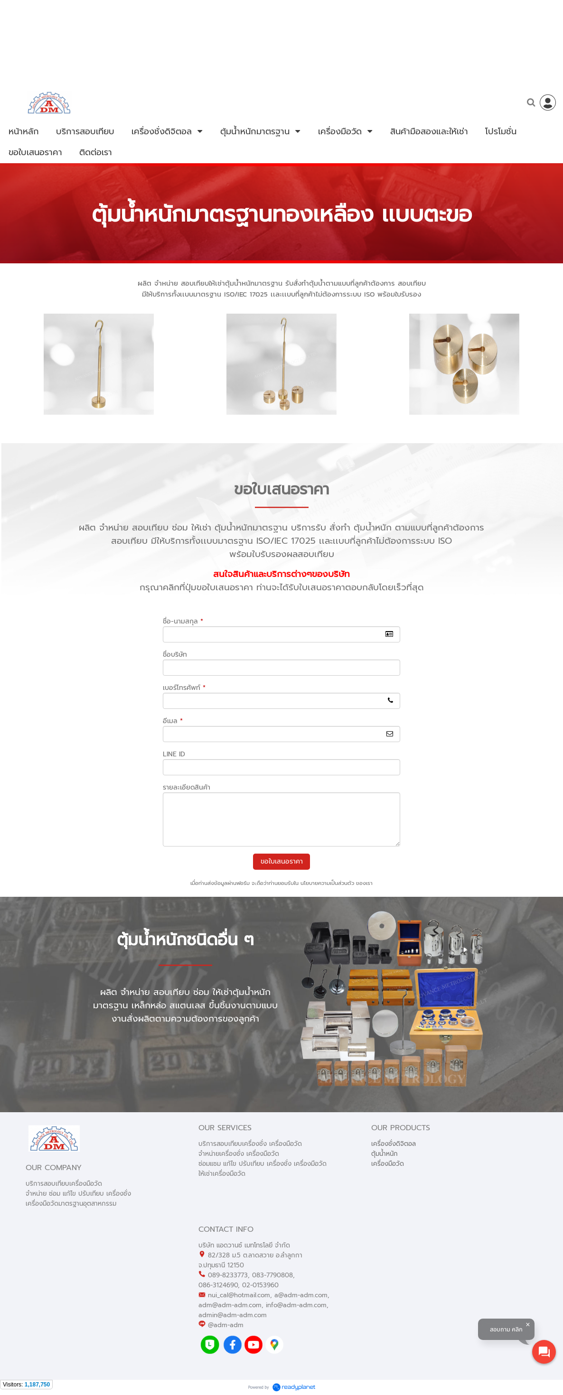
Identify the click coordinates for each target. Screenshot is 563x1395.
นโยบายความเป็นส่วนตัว (327, 883)
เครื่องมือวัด (387, 1164)
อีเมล (173, 721)
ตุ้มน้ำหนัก (384, 1154)
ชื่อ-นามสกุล (183, 621)
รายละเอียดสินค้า (186, 787)
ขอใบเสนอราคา (282, 861)
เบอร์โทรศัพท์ (184, 688)
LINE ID (174, 754)
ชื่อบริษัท (175, 655)
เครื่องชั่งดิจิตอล (393, 1144)
